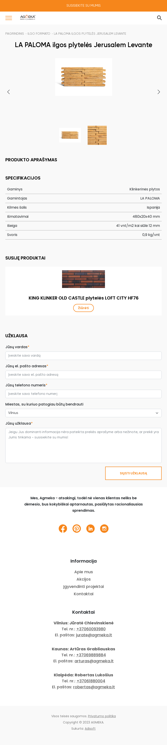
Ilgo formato (39, 33)
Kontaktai (83, 594)
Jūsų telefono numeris (26, 385)
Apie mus (83, 572)
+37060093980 (91, 629)
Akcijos (83, 579)
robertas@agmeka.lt (94, 687)
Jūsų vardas (17, 347)
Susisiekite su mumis (83, 6)
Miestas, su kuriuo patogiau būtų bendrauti (44, 404)
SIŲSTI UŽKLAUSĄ (133, 473)
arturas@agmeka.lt (94, 661)
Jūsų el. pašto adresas (26, 366)
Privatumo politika (102, 716)
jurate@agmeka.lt (94, 635)
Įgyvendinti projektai (83, 586)
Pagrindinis (14, 33)
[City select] (83, 413)
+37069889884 (91, 655)
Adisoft (90, 728)
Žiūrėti (83, 308)
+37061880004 (90, 681)
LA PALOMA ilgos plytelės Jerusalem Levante (90, 33)
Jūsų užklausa (19, 423)
